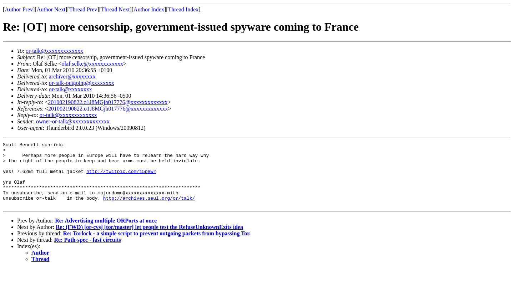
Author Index (148, 9)
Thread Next (115, 9)
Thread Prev (83, 9)
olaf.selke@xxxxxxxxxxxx (92, 64)
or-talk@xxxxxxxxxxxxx (54, 51)
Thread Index (183, 9)
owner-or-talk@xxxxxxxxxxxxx (73, 121)
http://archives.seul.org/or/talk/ (149, 209)
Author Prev (19, 9)
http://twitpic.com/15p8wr (121, 177)
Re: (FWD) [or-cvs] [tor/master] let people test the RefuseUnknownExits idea (149, 240)
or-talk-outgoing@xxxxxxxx (81, 83)
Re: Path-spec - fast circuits (87, 253)
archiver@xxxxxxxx (72, 76)
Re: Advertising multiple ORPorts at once (106, 233)
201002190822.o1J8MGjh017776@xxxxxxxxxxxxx (107, 102)
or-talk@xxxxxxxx (70, 89)
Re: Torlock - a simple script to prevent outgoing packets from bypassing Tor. (157, 246)
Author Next (51, 9)
